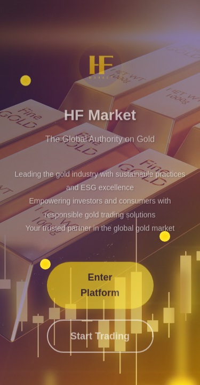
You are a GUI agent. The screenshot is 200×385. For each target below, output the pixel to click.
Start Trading (100, 337)
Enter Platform (100, 286)
